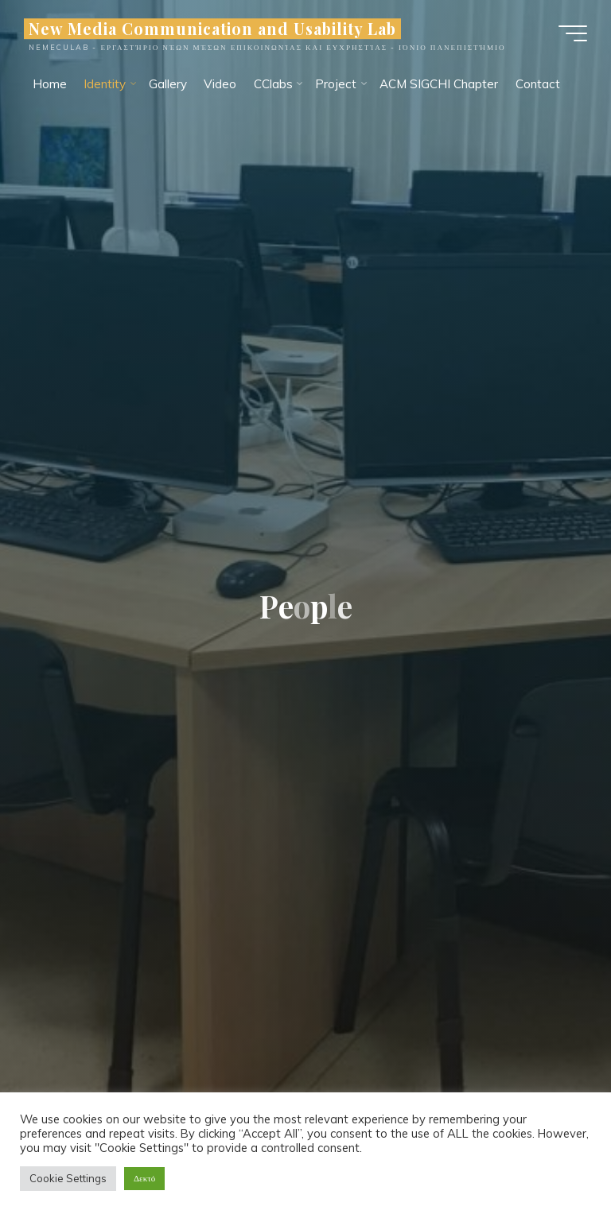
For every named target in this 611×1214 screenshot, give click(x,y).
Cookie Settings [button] (68, 1178)
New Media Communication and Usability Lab (212, 28)
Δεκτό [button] (144, 1178)
